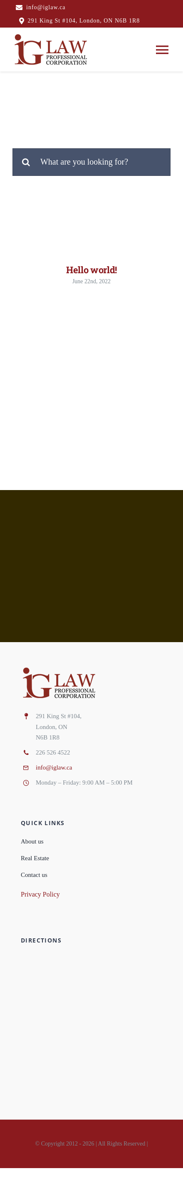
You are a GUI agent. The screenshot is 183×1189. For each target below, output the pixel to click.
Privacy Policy (40, 894)
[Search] (26, 162)
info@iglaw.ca (54, 767)
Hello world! (91, 270)
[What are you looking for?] (91, 162)
